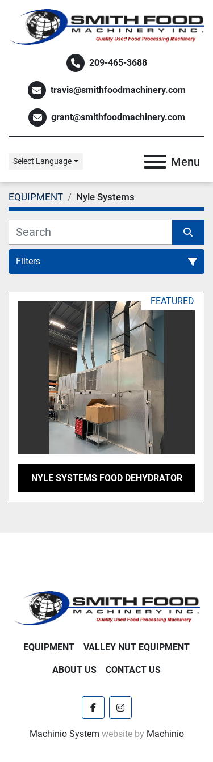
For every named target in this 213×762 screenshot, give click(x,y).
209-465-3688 (118, 62)
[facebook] (93, 707)
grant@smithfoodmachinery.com (118, 117)
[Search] (90, 232)
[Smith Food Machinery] (106, 607)
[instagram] (120, 707)
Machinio (165, 734)
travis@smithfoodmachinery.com (118, 90)
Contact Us (133, 669)
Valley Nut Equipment (136, 647)
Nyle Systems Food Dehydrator (106, 478)
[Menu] (155, 162)
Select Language (42, 161)
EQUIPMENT (48, 647)
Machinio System (64, 734)
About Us (74, 669)
